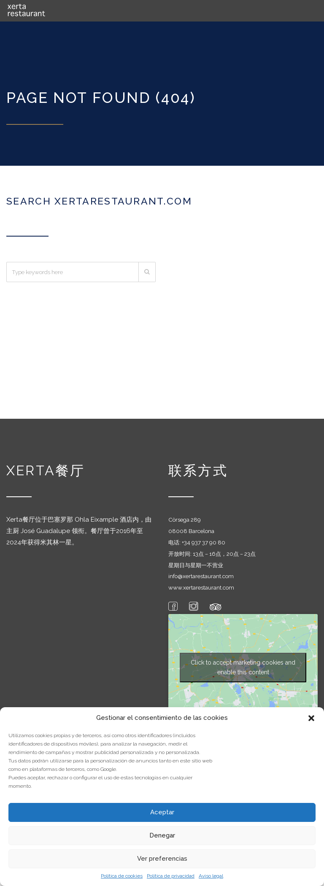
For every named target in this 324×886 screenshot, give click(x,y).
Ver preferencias (162, 858)
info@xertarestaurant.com (201, 574)
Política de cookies (122, 876)
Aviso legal (211, 876)
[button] (311, 718)
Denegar (162, 835)
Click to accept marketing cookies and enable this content (243, 665)
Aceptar (162, 812)
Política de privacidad (170, 876)
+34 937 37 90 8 (201, 540)
